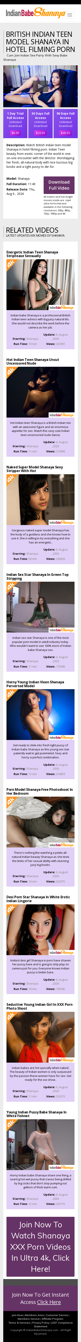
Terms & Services (19, 1322)
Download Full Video (59, 185)
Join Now (17, 1315)
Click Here (49, 1301)
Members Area (34, 1315)
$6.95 (15, 133)
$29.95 (40, 133)
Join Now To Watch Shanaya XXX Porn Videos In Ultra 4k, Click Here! (40, 1247)
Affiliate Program (52, 1318)
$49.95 (65, 133)
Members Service (29, 1318)
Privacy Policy (40, 1322)
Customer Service (57, 1315)
